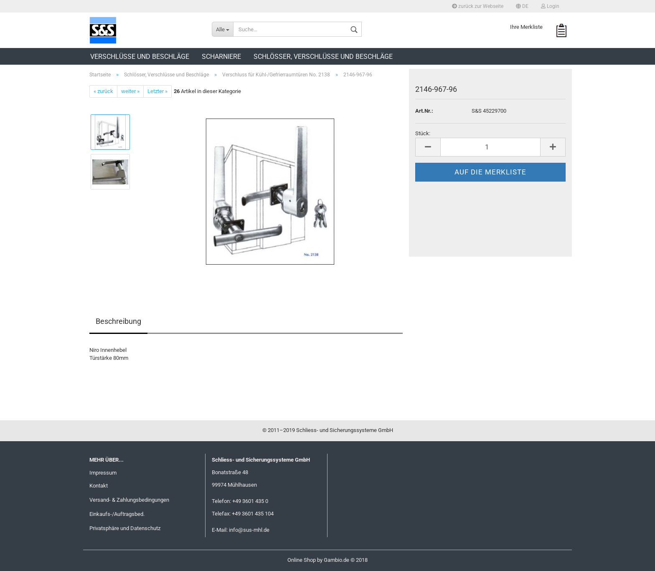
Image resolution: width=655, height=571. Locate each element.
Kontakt (98, 486)
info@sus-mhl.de (249, 530)
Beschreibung (118, 321)
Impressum (103, 473)
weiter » (130, 91)
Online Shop (301, 560)
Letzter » (157, 91)
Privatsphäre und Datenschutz (124, 528)
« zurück (103, 91)
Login (550, 6)
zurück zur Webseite (477, 6)
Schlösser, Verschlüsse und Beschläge (323, 57)
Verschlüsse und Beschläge (139, 57)
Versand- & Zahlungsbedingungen (129, 500)
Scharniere (221, 57)
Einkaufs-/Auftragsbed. (117, 514)
